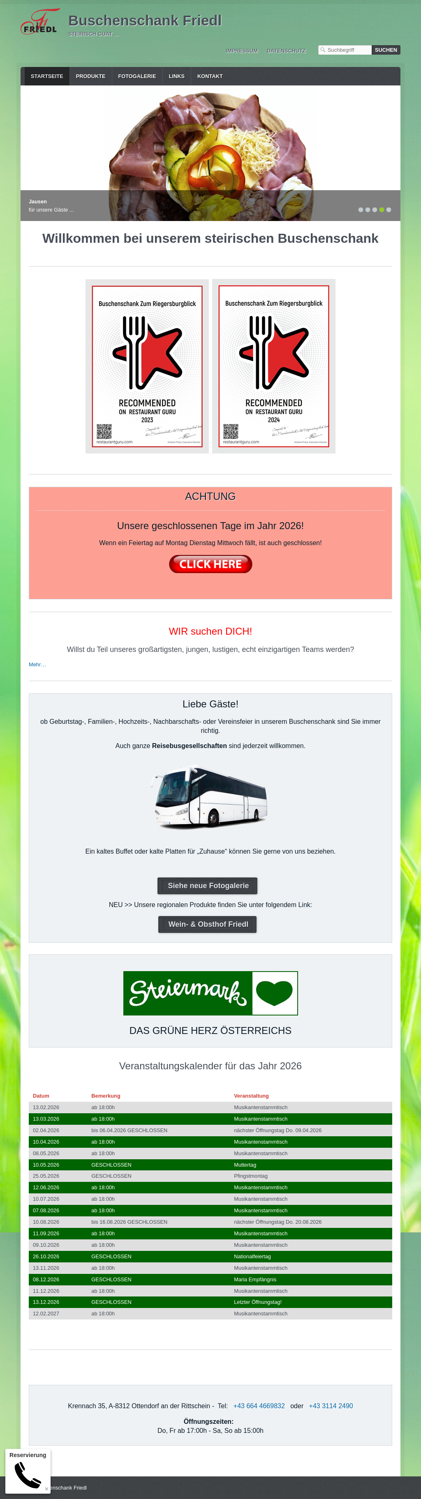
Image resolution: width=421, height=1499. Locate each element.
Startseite (47, 76)
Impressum (242, 51)
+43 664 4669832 (259, 1405)
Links (177, 76)
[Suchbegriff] (345, 50)
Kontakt (210, 76)
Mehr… (37, 664)
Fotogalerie (137, 76)
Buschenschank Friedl (145, 20)
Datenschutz (286, 51)
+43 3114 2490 (331, 1405)
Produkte (91, 76)
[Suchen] (386, 50)
